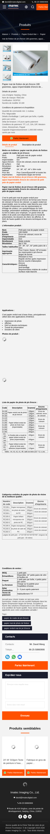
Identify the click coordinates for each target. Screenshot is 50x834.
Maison (5, 34)
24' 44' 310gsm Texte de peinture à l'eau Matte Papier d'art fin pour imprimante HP (13, 762)
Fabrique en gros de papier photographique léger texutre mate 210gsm (37, 762)
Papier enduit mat (29, 34)
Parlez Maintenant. (43, 7)
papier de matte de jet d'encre (16, 618)
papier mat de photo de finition (16, 623)
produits (14, 34)
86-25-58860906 (40, 2)
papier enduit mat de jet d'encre (17, 628)
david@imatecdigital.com (13, 2)
